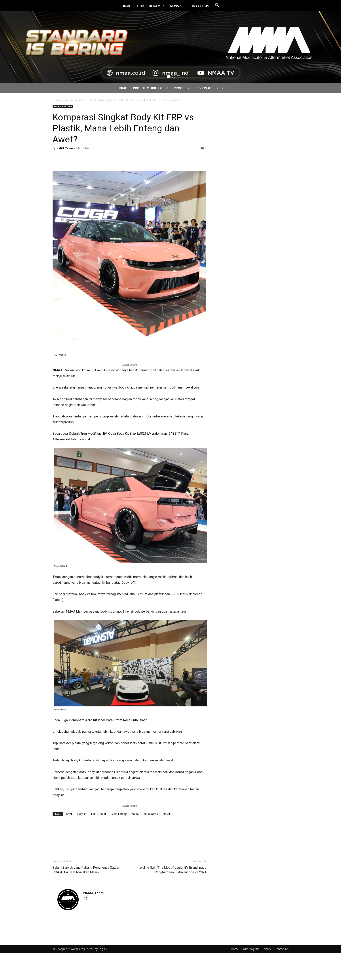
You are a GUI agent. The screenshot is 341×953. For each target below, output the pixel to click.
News (267, 949)
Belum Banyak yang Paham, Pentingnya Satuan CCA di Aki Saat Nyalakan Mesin (86, 870)
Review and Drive (75, 100)
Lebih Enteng (119, 813)
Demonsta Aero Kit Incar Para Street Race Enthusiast (108, 720)
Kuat (103, 813)
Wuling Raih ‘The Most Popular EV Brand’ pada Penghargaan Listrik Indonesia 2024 (173, 870)
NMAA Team (65, 148)
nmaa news (151, 813)
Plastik (166, 813)
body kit (81, 813)
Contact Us (281, 949)
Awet (69, 813)
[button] (217, 5)
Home (56, 100)
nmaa (135, 813)
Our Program (251, 949)
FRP (93, 813)
